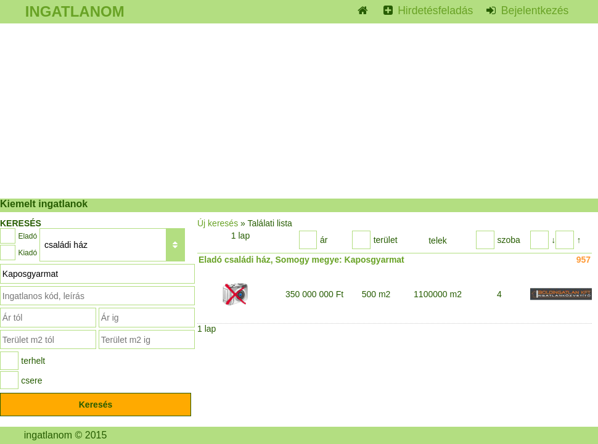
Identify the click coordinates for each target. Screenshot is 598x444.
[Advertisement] (299, 111)
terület (386, 240)
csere (31, 380)
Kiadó (27, 253)
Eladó (27, 236)
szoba (508, 240)
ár (323, 240)
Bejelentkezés (533, 10)
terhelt (33, 361)
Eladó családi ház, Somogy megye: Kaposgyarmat (301, 260)
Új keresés (217, 223)
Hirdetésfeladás (434, 10)
